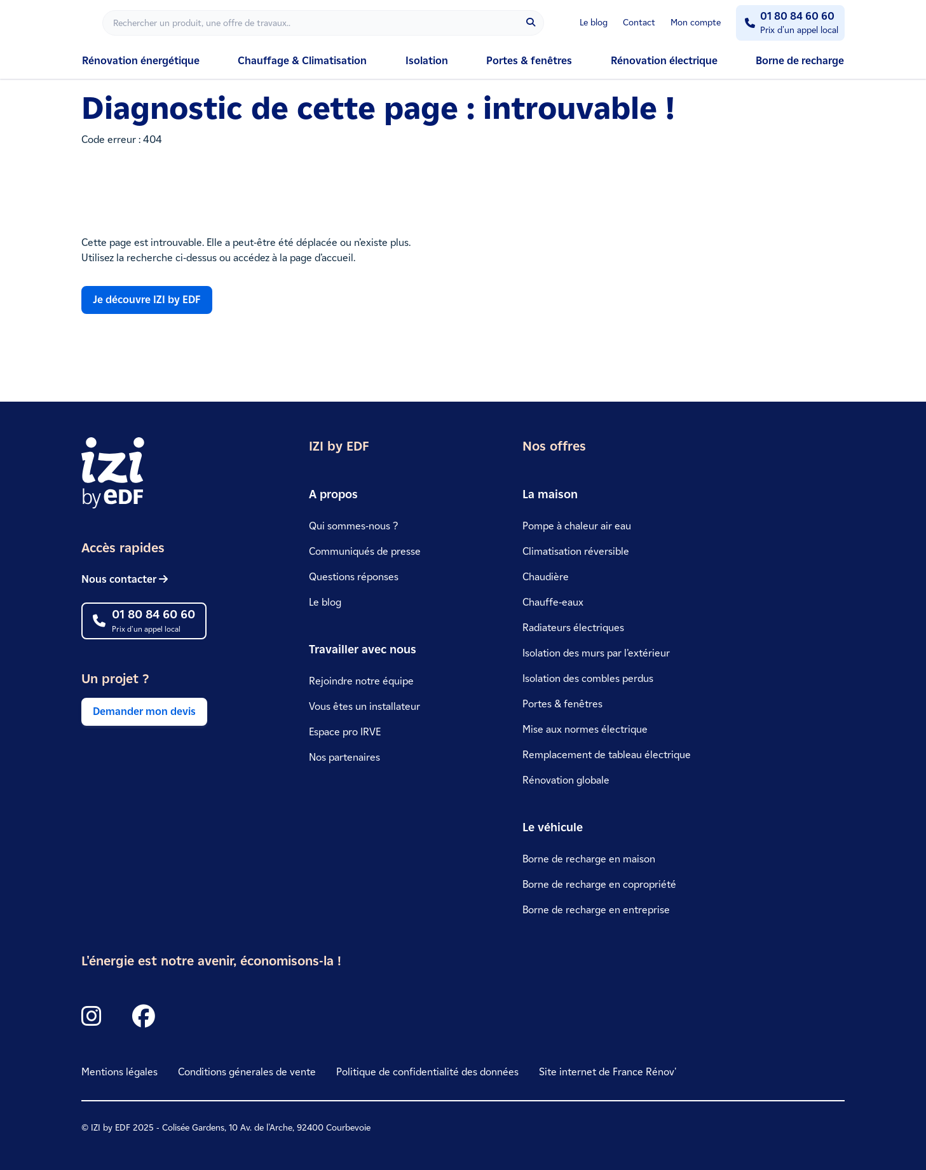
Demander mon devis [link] (144, 711)
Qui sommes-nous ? (353, 526)
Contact (639, 22)
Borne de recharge (800, 61)
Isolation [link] (426, 61)
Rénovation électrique (664, 61)
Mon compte (696, 22)
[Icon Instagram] (91, 1017)
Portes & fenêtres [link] (529, 61)
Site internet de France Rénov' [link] (608, 1072)
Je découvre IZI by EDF (147, 300)
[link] (144, 579)
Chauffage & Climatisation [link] (302, 61)
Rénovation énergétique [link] (141, 61)
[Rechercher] (323, 23)
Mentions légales (119, 1072)
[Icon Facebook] (143, 1017)
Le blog (594, 22)
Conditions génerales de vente (247, 1072)
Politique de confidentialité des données (427, 1072)
